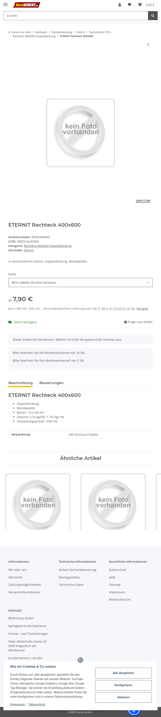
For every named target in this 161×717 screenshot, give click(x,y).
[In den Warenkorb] (11, 58)
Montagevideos (69, 577)
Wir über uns (17, 570)
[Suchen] (153, 15)
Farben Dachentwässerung (77, 570)
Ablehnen (123, 697)
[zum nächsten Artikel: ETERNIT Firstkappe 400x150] (148, 44)
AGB (112, 577)
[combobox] (80, 282)
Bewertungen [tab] (51, 383)
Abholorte (15, 577)
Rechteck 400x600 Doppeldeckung (48, 246)
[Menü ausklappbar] (5, 2)
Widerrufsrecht (119, 599)
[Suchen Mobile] (75, 15)
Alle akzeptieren (123, 673)
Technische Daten (71, 585)
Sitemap (115, 585)
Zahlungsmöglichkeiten (24, 585)
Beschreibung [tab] (20, 383)
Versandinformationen (24, 592)
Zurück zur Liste (21, 32)
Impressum (17, 704)
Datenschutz (37, 704)
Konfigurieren (123, 685)
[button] (120, 4)
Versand (142, 308)
